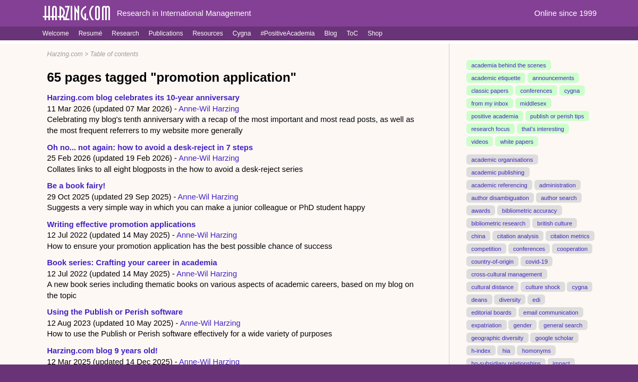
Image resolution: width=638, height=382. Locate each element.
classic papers (489, 91)
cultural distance (492, 286)
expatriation (486, 325)
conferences (536, 91)
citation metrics (570, 235)
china (478, 235)
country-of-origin (492, 261)
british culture (554, 223)
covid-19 (536, 261)
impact (561, 363)
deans (479, 299)
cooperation (572, 248)
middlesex (533, 103)
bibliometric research (498, 223)
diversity (510, 299)
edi (536, 299)
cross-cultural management (506, 274)
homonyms (536, 350)
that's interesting (543, 129)
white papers (516, 141)
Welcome (55, 33)
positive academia (494, 116)
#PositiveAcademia (287, 33)
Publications (166, 33)
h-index (480, 350)
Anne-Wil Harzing (208, 109)
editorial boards (491, 312)
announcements (553, 78)
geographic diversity (497, 337)
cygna (572, 91)
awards (480, 210)
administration (557, 185)
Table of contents (114, 54)
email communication (551, 312)
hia (507, 350)
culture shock (542, 286)
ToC (352, 33)
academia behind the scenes (508, 65)
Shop (375, 33)
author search (559, 198)
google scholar (554, 337)
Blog (331, 33)
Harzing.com (65, 54)
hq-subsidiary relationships (506, 363)
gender (523, 325)
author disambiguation (500, 198)
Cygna (242, 33)
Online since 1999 (565, 13)
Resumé (91, 33)
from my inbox (489, 103)
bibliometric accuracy (529, 210)
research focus (490, 129)
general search (562, 325)
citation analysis (518, 235)
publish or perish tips (557, 116)
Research (125, 33)
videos (479, 141)
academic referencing (499, 185)
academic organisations (502, 160)
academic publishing (497, 172)
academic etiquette (496, 78)
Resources (207, 33)
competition (486, 248)
